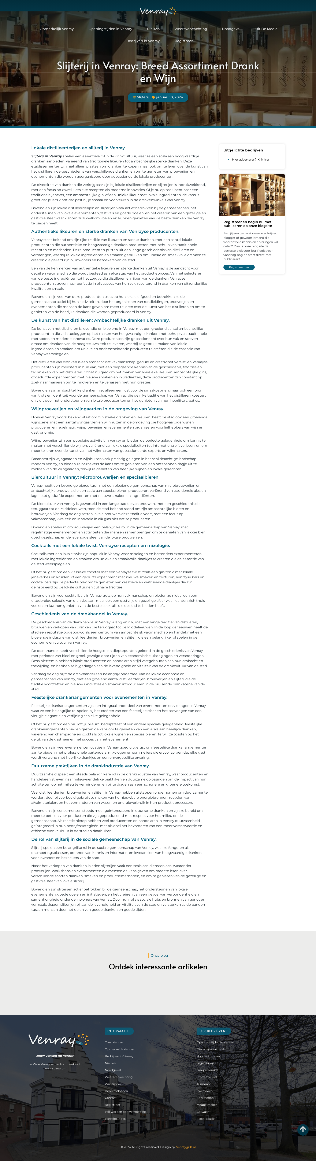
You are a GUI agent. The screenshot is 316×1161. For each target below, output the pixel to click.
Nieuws (153, 29)
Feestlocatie (206, 1119)
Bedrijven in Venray (143, 41)
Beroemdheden (116, 1091)
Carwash (203, 1112)
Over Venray (114, 1042)
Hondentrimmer (209, 1056)
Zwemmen (205, 1091)
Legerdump (205, 1063)
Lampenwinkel (207, 1070)
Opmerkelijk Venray (57, 29)
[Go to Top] (303, 1129)
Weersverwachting (190, 29)
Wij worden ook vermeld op (125, 1112)
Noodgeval (231, 29)
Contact (111, 1098)
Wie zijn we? (114, 1084)
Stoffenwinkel (207, 1077)
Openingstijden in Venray (110, 29)
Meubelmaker (207, 1105)
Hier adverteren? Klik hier (250, 160)
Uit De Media (266, 29)
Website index (115, 1119)
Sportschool (206, 1098)
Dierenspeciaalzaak (211, 1049)
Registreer (184, 41)
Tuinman (203, 1084)
